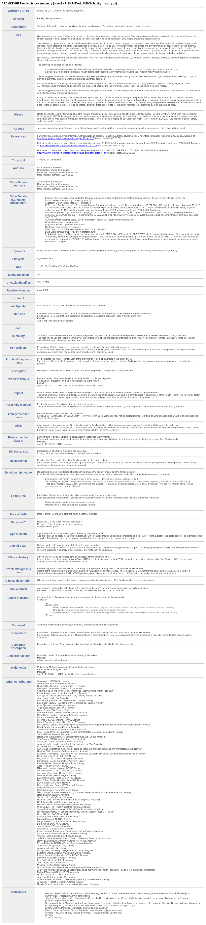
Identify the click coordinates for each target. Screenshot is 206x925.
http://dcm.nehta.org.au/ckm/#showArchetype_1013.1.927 (65, 138)
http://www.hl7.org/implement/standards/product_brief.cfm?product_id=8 (72, 153)
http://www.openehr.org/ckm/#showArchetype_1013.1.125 (68, 145)
